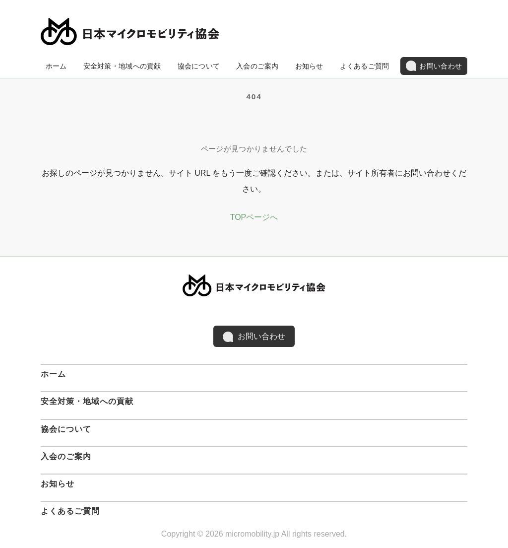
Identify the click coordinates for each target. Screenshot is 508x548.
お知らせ (309, 66)
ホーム (56, 66)
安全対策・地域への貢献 (122, 66)
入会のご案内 (257, 66)
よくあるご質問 (364, 66)
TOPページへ (254, 217)
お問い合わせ (434, 66)
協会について (199, 66)
